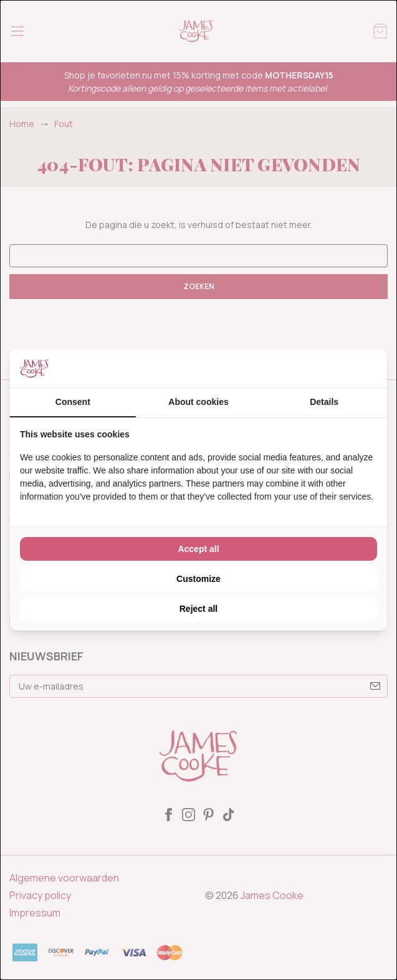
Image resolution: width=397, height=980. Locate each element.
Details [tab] (324, 402)
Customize (198, 579)
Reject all (198, 609)
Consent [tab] (72, 402)
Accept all (198, 549)
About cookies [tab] (198, 402)
